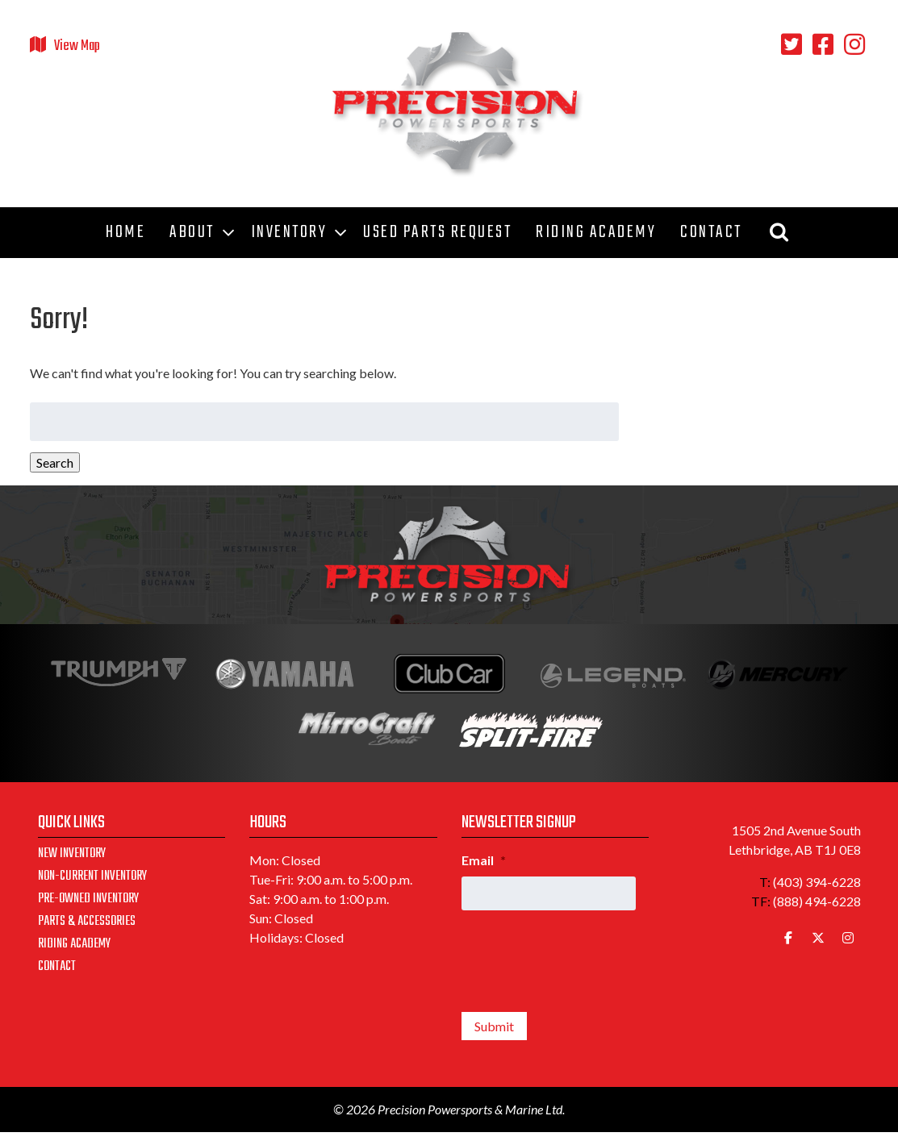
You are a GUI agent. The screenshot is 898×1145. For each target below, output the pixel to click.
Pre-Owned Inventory (88, 899)
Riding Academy (74, 944)
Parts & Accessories (87, 921)
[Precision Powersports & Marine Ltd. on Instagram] (848, 938)
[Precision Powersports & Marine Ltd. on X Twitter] (818, 938)
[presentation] (584, 954)
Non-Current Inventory (92, 876)
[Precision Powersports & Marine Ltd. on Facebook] (788, 938)
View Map (77, 46)
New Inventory (72, 853)
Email (484, 860)
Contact (57, 966)
